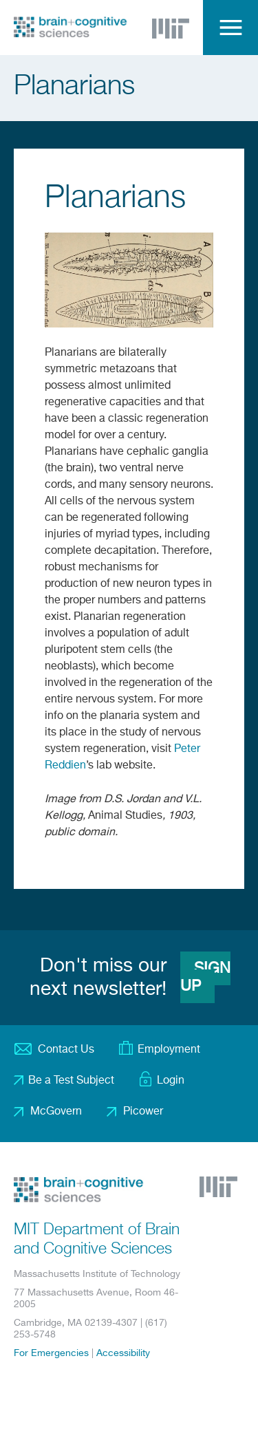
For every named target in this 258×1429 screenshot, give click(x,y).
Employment (169, 1049)
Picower (143, 1111)
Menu (230, 27)
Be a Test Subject (71, 1080)
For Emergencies (51, 1353)
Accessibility (123, 1353)
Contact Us (66, 1049)
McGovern (56, 1111)
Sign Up (205, 977)
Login (170, 1080)
